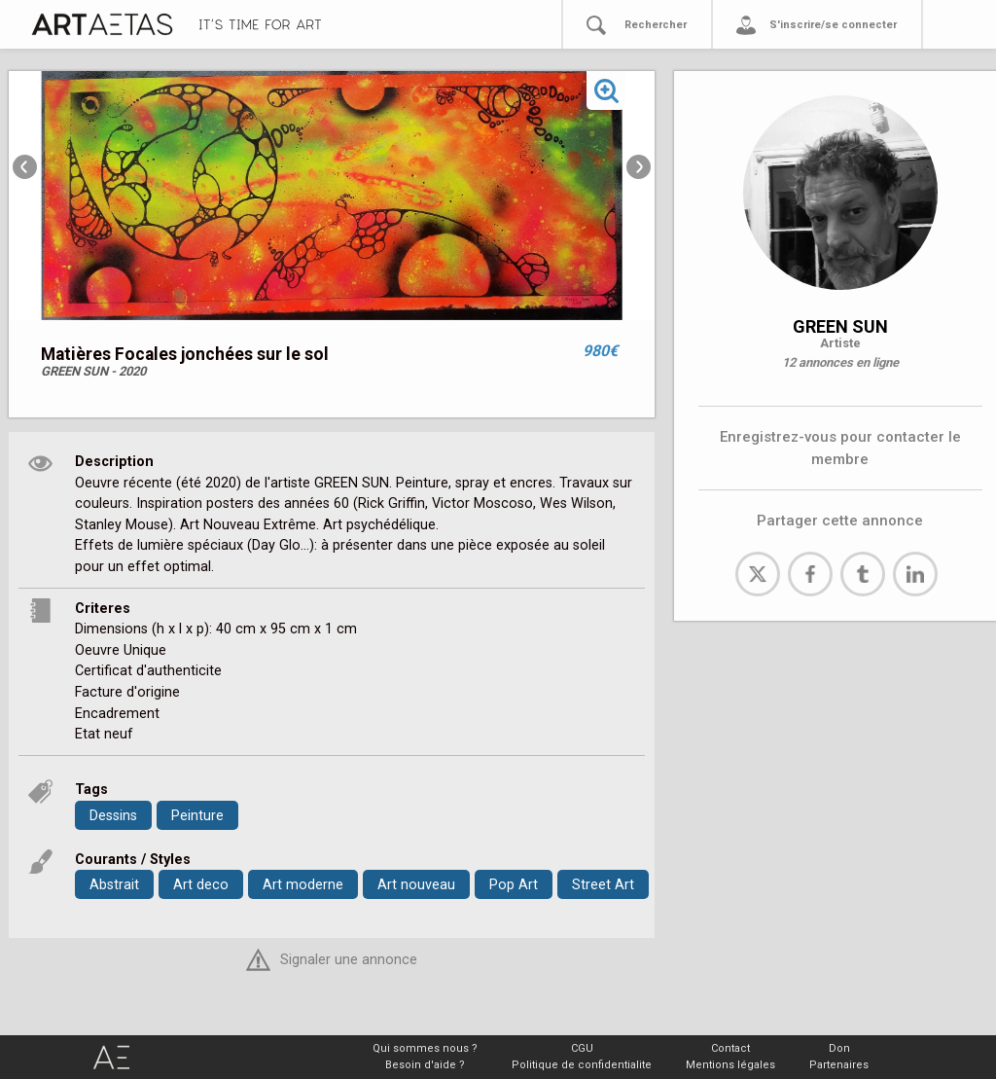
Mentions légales (730, 1065)
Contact (730, 1048)
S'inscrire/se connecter (833, 24)
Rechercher (655, 24)
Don (839, 1048)
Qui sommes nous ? (425, 1048)
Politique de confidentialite (582, 1065)
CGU (582, 1048)
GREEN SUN (840, 326)
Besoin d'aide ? (425, 1065)
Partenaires (839, 1065)
